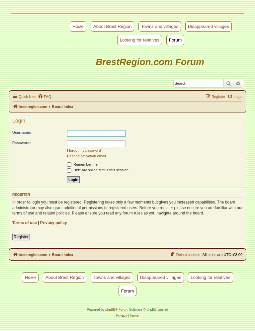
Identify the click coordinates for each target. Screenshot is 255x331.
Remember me (82, 164)
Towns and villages (159, 26)
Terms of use (24, 222)
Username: (21, 132)
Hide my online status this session (97, 170)
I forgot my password (84, 150)
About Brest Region (112, 26)
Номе (78, 26)
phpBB (110, 309)
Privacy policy (53, 222)
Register (21, 237)
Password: (21, 143)
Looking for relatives (139, 40)
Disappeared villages (208, 26)
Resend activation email (86, 156)
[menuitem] (44, 97)
